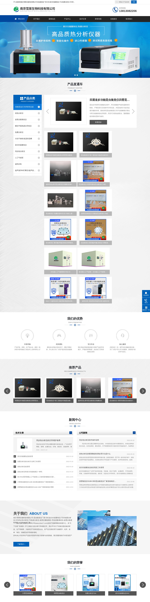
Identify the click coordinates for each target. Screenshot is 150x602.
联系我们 (129, 19)
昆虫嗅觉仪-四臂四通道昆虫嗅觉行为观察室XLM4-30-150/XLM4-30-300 (59, 189)
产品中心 (67, 19)
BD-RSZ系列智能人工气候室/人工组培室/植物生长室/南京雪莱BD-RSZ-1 (36, 431)
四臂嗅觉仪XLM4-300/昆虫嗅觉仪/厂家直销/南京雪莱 (98, 436)
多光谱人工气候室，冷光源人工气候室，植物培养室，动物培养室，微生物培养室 (59, 253)
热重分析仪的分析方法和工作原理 (29, 416)
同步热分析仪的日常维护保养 (48, 395)
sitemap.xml (67, 587)
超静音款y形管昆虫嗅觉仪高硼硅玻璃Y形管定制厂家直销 (123, 158)
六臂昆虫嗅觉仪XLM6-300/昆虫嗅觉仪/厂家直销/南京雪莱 (36, 436)
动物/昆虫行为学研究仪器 (24, 107)
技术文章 (82, 19)
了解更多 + (21, 499)
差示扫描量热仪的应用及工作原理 (91, 422)
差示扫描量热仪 (21, 145)
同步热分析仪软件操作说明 (89, 394)
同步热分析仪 (20, 151)
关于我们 (36, 19)
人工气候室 (19, 158)
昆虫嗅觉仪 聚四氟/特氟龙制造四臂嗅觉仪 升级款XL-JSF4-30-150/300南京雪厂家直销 (59, 221)
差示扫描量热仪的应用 (25, 411)
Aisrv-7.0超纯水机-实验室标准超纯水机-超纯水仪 (91, 253)
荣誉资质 (98, 19)
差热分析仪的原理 (23, 421)
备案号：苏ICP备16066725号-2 (52, 587)
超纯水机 (18, 164)
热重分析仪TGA (90, 548)
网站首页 (19, 18)
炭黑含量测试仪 (21, 119)
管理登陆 (91, 587)
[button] (72, 75)
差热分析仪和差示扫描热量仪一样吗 (29, 426)
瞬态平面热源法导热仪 (23, 126)
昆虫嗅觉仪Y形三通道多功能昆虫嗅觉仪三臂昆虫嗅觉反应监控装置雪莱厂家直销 (91, 158)
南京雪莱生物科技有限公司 (23, 598)
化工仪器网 (83, 587)
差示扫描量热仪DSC (122, 548)
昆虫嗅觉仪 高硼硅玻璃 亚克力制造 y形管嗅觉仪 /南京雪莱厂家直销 (91, 189)
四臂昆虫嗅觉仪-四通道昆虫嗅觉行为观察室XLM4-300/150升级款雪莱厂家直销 (123, 189)
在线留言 (113, 19)
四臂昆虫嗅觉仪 (59, 548)
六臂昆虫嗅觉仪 (27, 548)
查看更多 (98, 122)
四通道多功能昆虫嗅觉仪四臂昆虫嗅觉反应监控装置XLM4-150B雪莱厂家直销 (110, 99)
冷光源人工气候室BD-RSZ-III (122, 221)
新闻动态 (52, 19)
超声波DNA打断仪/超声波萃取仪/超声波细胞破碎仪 (25, 170)
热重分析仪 (19, 132)
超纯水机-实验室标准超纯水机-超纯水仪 (122, 253)
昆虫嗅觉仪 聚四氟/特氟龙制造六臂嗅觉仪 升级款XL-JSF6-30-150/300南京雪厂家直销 (91, 221)
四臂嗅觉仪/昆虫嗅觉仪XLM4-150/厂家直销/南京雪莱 (35, 441)
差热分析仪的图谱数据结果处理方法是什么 (94, 408)
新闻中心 (67, 564)
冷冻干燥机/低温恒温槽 (23, 138)
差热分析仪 (19, 113)
